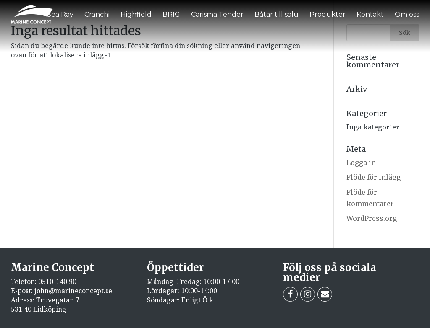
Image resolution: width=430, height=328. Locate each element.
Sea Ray (60, 14)
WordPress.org (371, 218)
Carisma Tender (217, 14)
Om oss (407, 14)
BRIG (171, 14)
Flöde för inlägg (373, 177)
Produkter (327, 14)
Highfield (136, 14)
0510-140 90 (57, 281)
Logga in (361, 162)
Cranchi (97, 14)
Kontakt (370, 14)
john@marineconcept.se (73, 290)
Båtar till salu (276, 14)
